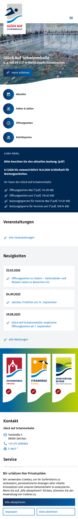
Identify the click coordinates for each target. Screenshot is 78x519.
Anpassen (11, 511)
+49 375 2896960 (18, 443)
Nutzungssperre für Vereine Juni (39, 206)
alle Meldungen (15, 339)
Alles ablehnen (48, 511)
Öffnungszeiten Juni (31, 195)
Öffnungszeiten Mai (31, 190)
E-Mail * (13, 448)
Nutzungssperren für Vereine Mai (39, 201)
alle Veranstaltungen (18, 238)
